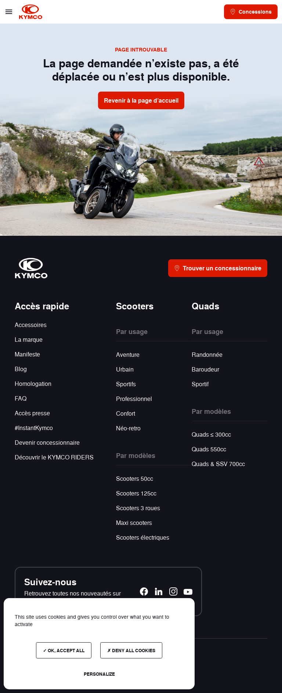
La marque (29, 339)
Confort (125, 413)
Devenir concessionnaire (47, 442)
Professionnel (134, 398)
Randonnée (207, 354)
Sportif (200, 384)
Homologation (33, 383)
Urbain (125, 369)
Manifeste (27, 354)
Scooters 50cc (134, 478)
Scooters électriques (142, 537)
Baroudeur (205, 369)
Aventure (128, 354)
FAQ (20, 398)
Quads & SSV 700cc (218, 463)
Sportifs (126, 384)
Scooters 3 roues (138, 508)
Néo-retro (128, 428)
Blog (21, 369)
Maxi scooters (134, 522)
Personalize (99, 674)
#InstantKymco (34, 427)
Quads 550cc (209, 449)
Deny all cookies (131, 650)
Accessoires (31, 324)
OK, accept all (63, 650)
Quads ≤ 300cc (211, 434)
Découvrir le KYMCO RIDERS (54, 457)
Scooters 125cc (136, 493)
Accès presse (32, 413)
